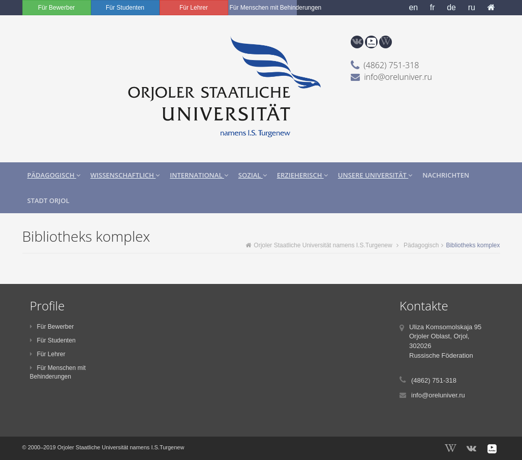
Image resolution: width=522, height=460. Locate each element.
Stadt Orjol (48, 200)
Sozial (252, 175)
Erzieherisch (302, 175)
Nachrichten (445, 175)
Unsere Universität (375, 175)
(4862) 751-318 (391, 65)
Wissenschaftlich (125, 175)
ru (471, 7)
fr (432, 7)
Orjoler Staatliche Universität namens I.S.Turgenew (318, 245)
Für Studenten (125, 7)
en (413, 7)
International (199, 175)
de (451, 7)
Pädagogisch (53, 175)
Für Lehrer (193, 7)
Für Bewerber (56, 7)
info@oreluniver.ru (398, 76)
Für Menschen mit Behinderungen (263, 7)
